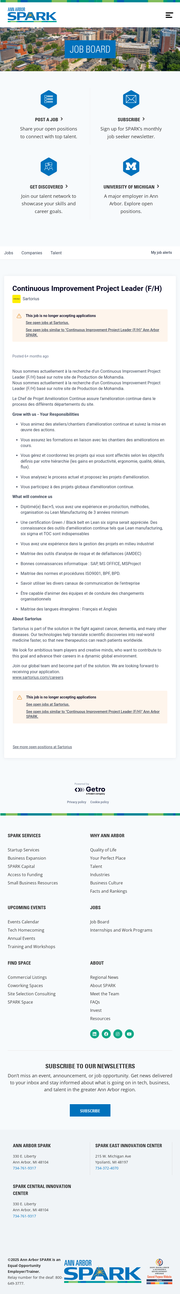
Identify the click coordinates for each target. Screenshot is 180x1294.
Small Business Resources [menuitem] (33, 883)
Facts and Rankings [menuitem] (108, 891)
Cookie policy (99, 802)
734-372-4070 (106, 1168)
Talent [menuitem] (96, 866)
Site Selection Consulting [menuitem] (32, 994)
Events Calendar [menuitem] (23, 922)
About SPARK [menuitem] (103, 985)
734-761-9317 (24, 1168)
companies (31, 252)
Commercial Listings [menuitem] (27, 977)
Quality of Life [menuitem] (103, 850)
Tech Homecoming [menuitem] (26, 930)
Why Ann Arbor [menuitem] (107, 836)
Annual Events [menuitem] (21, 938)
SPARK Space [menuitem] (20, 1002)
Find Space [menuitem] (19, 963)
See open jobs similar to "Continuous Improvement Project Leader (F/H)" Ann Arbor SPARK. (92, 332)
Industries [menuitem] (100, 874)
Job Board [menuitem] (99, 922)
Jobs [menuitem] (95, 907)
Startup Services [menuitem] (23, 850)
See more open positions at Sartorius (42, 747)
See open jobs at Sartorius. (47, 323)
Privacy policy (76, 802)
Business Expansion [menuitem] (27, 858)
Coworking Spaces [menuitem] (25, 985)
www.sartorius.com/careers (37, 677)
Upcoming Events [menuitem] (27, 907)
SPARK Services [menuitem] (24, 836)
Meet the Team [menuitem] (104, 994)
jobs (8, 252)
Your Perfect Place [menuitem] (108, 858)
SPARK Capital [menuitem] (21, 866)
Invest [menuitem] (96, 1010)
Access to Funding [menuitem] (25, 874)
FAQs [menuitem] (95, 1002)
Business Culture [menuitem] (106, 883)
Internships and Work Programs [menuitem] (121, 930)
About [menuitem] (97, 963)
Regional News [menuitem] (104, 977)
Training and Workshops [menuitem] (31, 946)
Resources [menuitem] (100, 1018)
